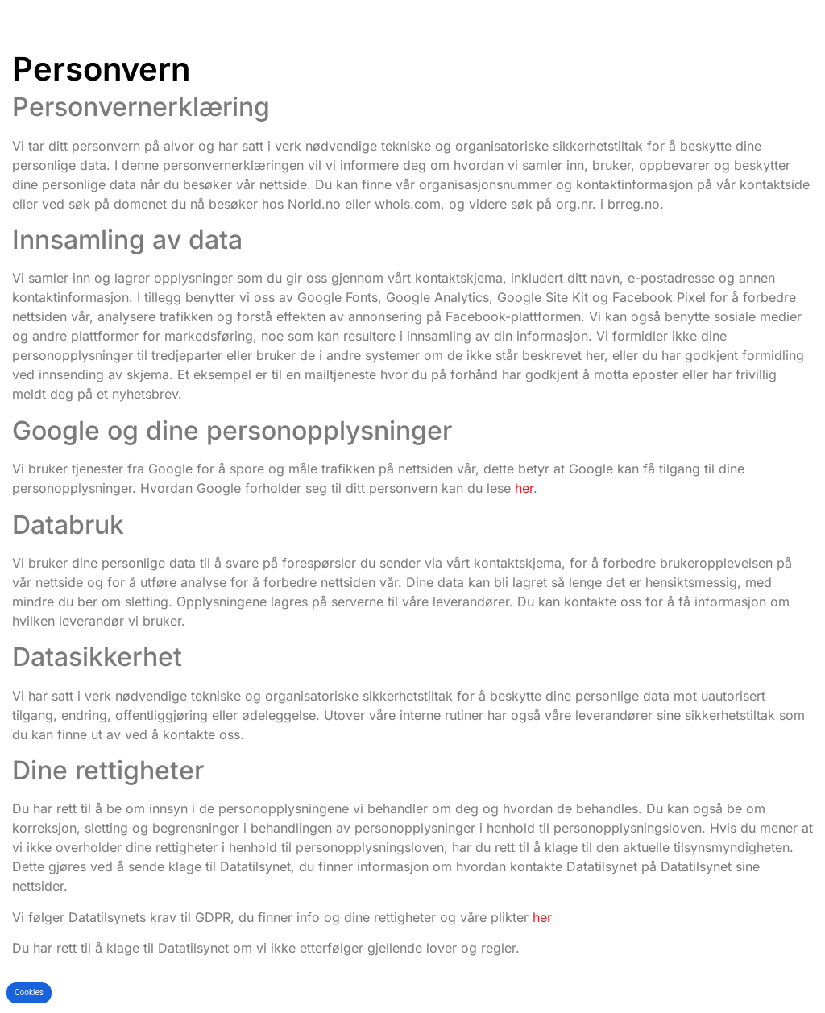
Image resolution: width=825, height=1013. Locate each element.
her (524, 488)
